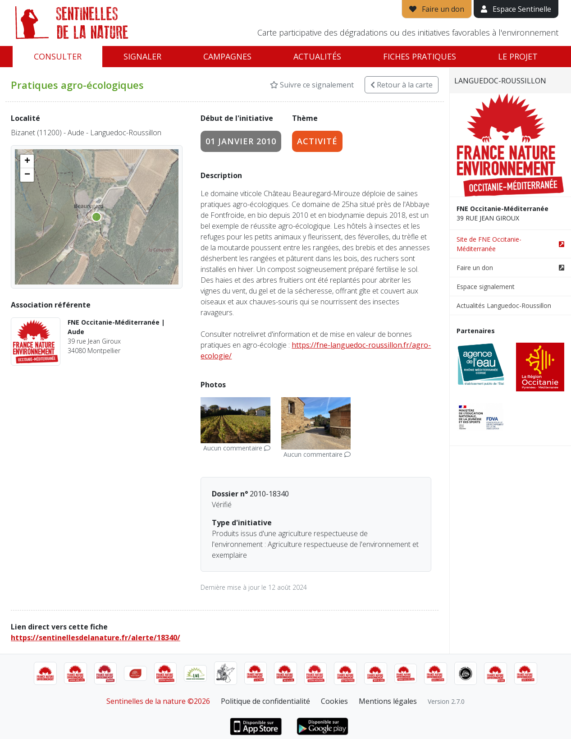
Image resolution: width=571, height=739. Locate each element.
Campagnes (227, 56)
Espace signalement (486, 286)
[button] (27, 161)
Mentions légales (388, 701)
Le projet (518, 56)
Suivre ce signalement (312, 85)
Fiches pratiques (419, 56)
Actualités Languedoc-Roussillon (504, 305)
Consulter (58, 56)
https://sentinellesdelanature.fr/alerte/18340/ (95, 638)
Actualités (317, 56)
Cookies (334, 701)
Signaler (142, 56)
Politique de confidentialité (265, 701)
